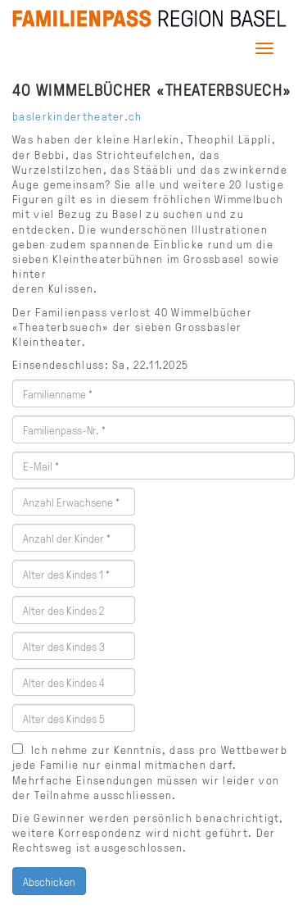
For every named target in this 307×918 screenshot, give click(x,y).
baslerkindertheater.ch (77, 115)
